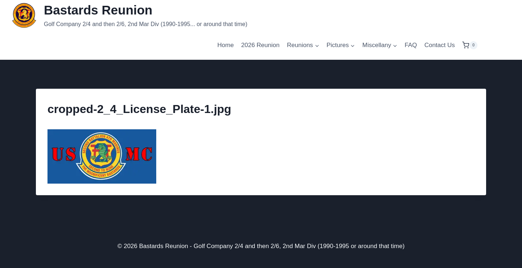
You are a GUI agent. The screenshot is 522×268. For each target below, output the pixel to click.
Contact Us (439, 45)
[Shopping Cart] (469, 45)
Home (226, 45)
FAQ (411, 45)
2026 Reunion (260, 45)
